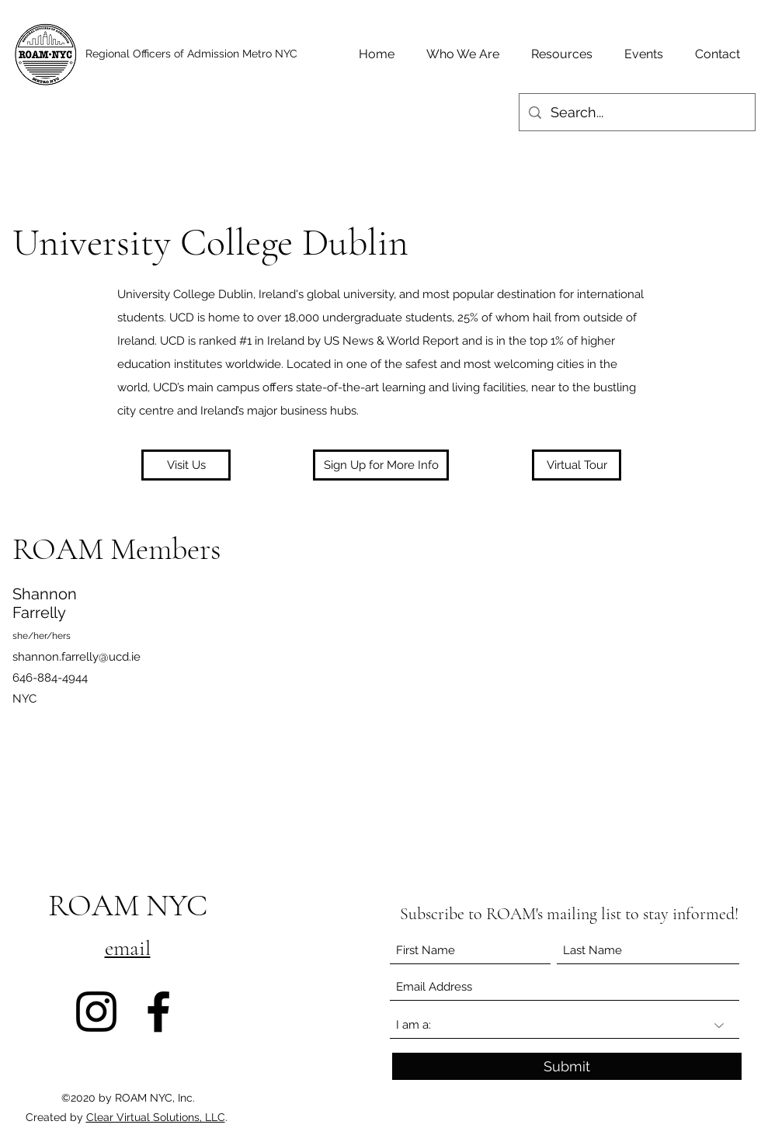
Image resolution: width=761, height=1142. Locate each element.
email (128, 948)
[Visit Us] (186, 465)
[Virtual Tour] (576, 465)
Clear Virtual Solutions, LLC (155, 1117)
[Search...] (636, 112)
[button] (381, 465)
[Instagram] (96, 1011)
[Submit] (567, 1066)
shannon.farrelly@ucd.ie (76, 657)
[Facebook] (158, 1011)
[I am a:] (564, 1025)
